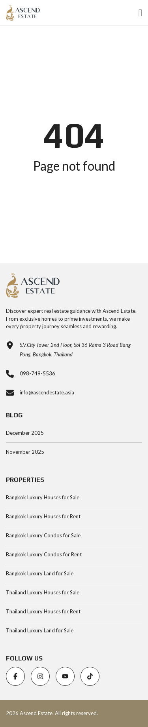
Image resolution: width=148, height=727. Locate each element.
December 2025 (25, 433)
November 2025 (25, 452)
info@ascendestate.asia (47, 392)
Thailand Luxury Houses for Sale (42, 592)
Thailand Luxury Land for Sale (39, 630)
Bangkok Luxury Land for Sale (39, 573)
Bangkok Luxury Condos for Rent (44, 554)
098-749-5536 (37, 373)
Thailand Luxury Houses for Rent (43, 611)
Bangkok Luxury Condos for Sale (43, 535)
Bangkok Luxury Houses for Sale (42, 497)
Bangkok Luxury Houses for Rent (43, 516)
